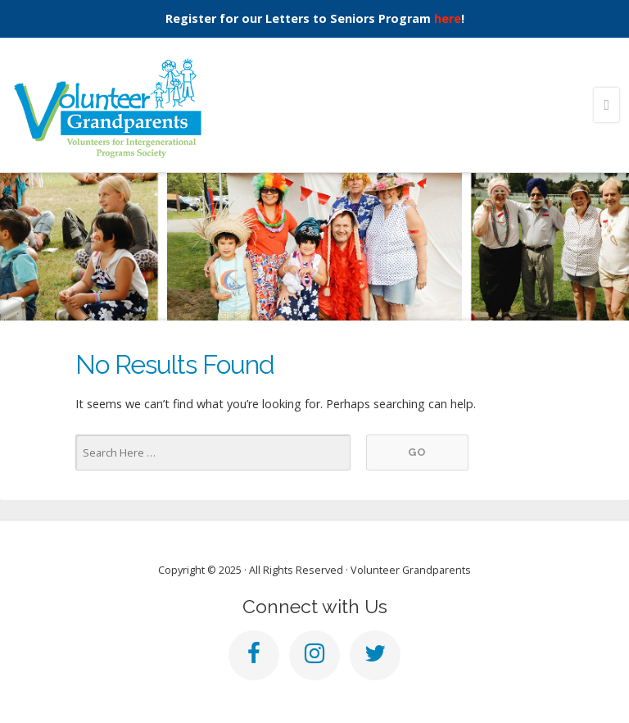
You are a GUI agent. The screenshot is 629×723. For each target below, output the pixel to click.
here (447, 18)
